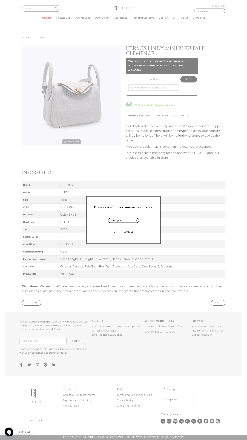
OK (115, 231)
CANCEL (128, 231)
